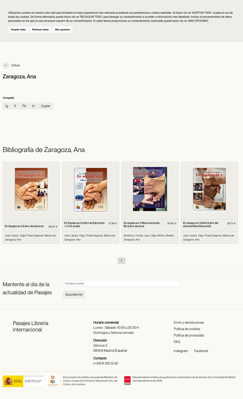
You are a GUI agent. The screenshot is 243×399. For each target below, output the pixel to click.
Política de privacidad (189, 335)
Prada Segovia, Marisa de (41, 235)
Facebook (201, 351)
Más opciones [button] (62, 29)
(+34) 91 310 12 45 (105, 363)
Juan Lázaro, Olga (15, 235)
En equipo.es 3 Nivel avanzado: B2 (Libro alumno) (142, 224)
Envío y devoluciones (189, 322)
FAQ (177, 342)
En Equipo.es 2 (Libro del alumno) (24, 226)
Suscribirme (74, 294)
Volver (11, 65)
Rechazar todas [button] (40, 29)
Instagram (181, 351)
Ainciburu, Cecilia (133, 235)
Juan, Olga (150, 235)
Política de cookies (187, 329)
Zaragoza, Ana (13, 239)
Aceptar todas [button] (18, 29)
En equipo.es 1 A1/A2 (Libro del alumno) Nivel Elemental (200, 224)
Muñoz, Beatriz (165, 235)
